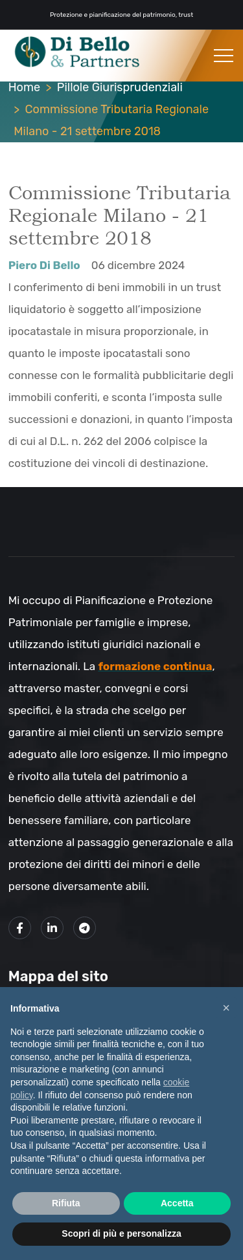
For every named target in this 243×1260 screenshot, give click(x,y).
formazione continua (155, 666)
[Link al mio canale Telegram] (84, 928)
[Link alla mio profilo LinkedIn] (52, 928)
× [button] (226, 1008)
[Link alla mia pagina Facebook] (19, 928)
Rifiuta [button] (66, 1203)
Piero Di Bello (44, 265)
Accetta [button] (177, 1203)
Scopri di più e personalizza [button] (121, 1233)
